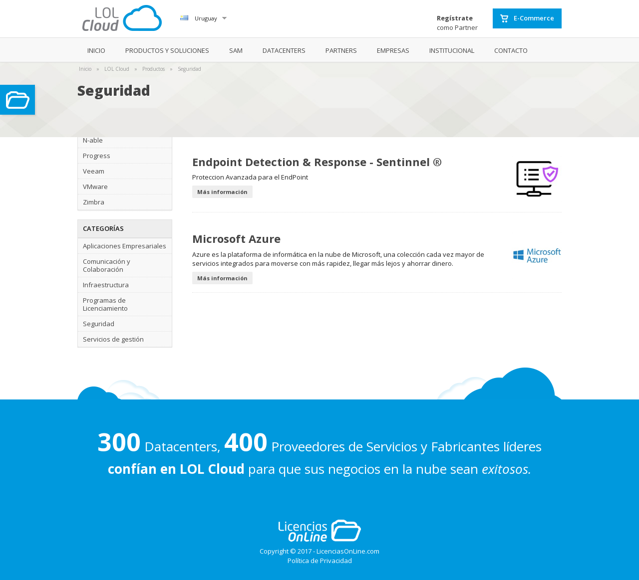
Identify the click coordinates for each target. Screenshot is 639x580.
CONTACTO (511, 50)
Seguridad (189, 68)
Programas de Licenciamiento (105, 304)
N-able (93, 140)
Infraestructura (106, 284)
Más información (222, 191)
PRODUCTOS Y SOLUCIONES (167, 50)
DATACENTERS (284, 50)
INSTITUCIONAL (451, 50)
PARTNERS (341, 50)
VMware (95, 186)
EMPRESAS (393, 50)
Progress (96, 155)
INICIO (96, 50)
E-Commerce (527, 18)
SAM (236, 50)
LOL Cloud (116, 68)
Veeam (93, 171)
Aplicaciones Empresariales (124, 245)
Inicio (85, 68)
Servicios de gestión (113, 339)
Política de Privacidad (320, 560)
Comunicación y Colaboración (106, 265)
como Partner (457, 22)
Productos (153, 68)
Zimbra (93, 201)
